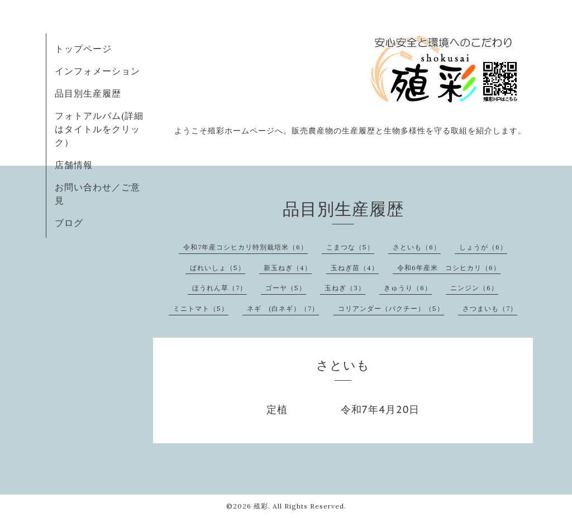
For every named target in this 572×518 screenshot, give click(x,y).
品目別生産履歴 (88, 93)
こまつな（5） (350, 247)
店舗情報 (74, 164)
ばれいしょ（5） (217, 267)
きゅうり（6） (408, 288)
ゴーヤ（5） (285, 288)
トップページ (83, 48)
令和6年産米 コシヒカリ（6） (448, 267)
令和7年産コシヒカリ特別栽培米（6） (245, 247)
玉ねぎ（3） (345, 288)
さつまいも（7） (490, 308)
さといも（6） (417, 247)
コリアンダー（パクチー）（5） (391, 308)
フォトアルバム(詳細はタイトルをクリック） (99, 129)
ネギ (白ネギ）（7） (283, 308)
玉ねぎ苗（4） (355, 267)
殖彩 (261, 506)
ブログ (69, 222)
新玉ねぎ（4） (288, 267)
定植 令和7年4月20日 (343, 409)
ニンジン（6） (474, 288)
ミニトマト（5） (200, 308)
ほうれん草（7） (219, 288)
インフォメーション (97, 70)
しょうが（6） (483, 247)
